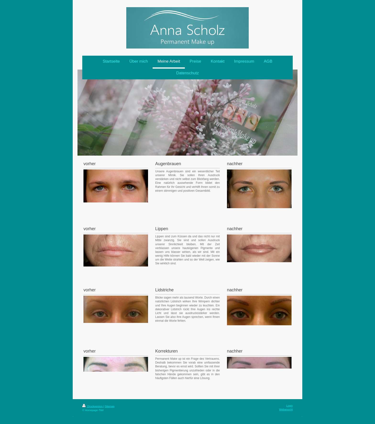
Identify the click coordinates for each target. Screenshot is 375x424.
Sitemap (109, 406)
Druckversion (92, 406)
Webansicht (286, 409)
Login (289, 405)
